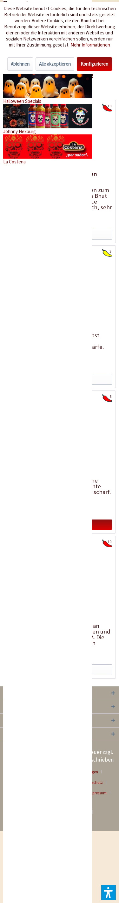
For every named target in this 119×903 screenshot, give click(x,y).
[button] (108, 892)
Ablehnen (20, 64)
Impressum (97, 793)
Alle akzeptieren (55, 64)
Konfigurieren (94, 64)
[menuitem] (99, 793)
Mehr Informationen (90, 45)
